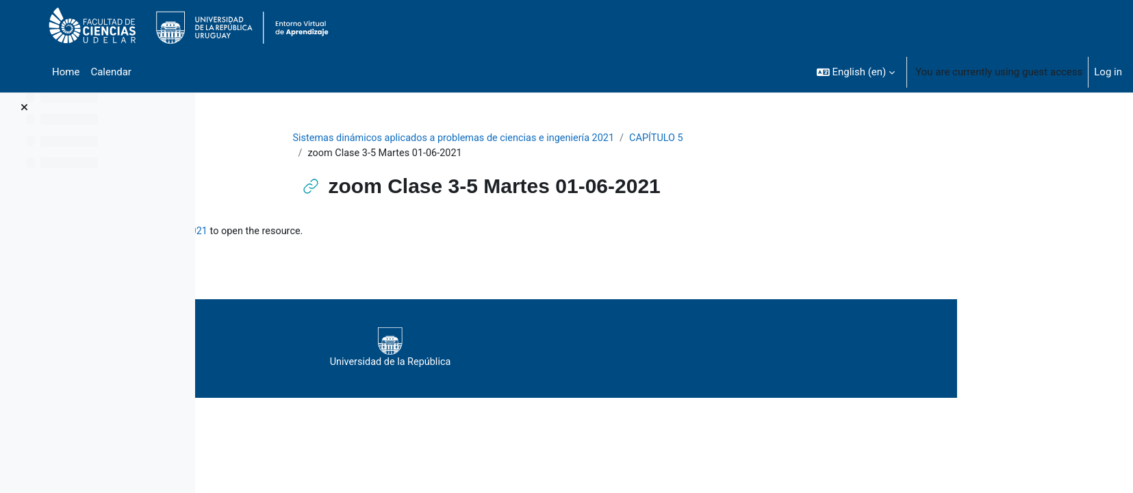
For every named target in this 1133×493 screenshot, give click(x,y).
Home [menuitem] (65, 72)
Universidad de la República (596, 349)
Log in (1108, 72)
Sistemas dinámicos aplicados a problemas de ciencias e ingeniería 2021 (546, 138)
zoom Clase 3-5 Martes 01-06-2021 (341, 233)
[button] (856, 71)
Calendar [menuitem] (110, 72)
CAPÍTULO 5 (756, 138)
